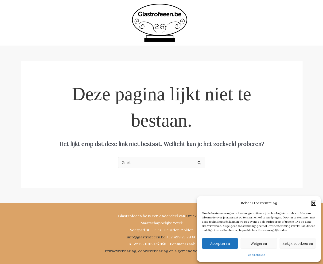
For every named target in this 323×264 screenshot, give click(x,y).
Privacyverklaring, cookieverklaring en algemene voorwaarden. (161, 250)
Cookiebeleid (256, 254)
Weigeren (258, 243)
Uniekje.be (195, 216)
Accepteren (220, 243)
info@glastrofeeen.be (146, 237)
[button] (313, 203)
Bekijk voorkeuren (297, 243)
